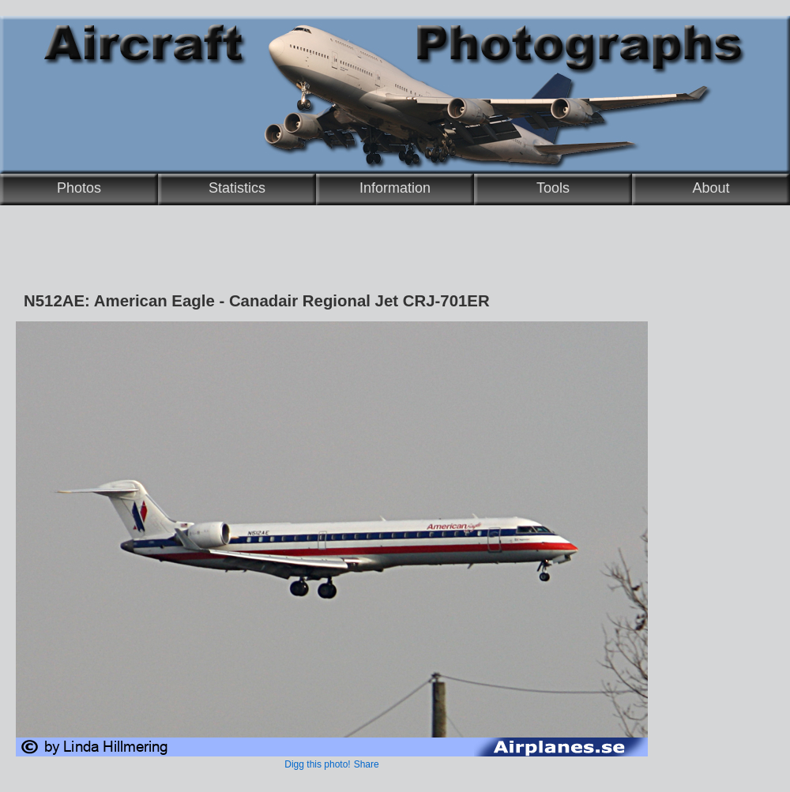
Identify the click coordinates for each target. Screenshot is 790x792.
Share (366, 764)
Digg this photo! (317, 764)
